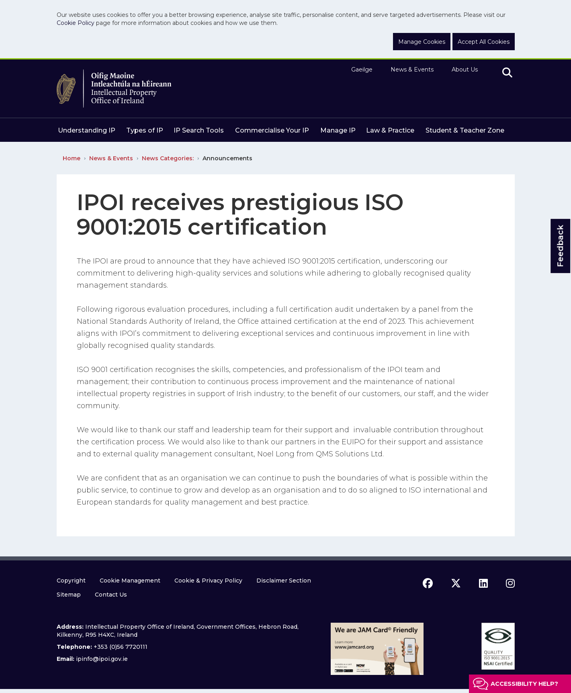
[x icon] (456, 583)
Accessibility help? (524, 683)
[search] (507, 73)
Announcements (227, 158)
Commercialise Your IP (272, 130)
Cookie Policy (75, 23)
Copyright (71, 580)
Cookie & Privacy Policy (208, 580)
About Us (465, 69)
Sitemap (69, 594)
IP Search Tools (199, 130)
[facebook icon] (428, 583)
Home (71, 158)
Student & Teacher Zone (465, 130)
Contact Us (111, 594)
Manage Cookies (421, 41)
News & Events (412, 69)
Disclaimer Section (283, 580)
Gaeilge (361, 69)
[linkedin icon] (483, 583)
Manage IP (338, 130)
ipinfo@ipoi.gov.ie (102, 658)
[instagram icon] (510, 583)
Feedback (560, 246)
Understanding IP (86, 130)
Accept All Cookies (484, 41)
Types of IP (144, 130)
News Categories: (168, 158)
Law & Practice (390, 130)
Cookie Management (130, 580)
